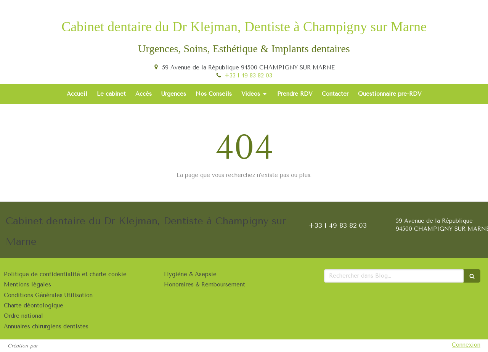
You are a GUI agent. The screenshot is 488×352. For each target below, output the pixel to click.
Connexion (466, 344)
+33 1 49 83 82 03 (248, 75)
